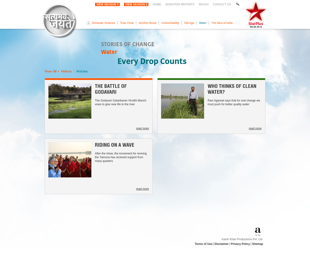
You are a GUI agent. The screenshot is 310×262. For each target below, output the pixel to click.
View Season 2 (136, 4)
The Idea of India (221, 23)
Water (202, 23)
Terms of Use (203, 244)
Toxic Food (127, 23)
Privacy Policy (240, 244)
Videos (66, 71)
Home (157, 4)
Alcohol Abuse (147, 23)
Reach (204, 4)
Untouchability (170, 23)
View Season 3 (107, 4)
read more (142, 128)
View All (50, 71)
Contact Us (222, 4)
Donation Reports (179, 4)
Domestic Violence (103, 23)
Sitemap (257, 244)
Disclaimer (221, 244)
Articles (82, 71)
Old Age (189, 23)
